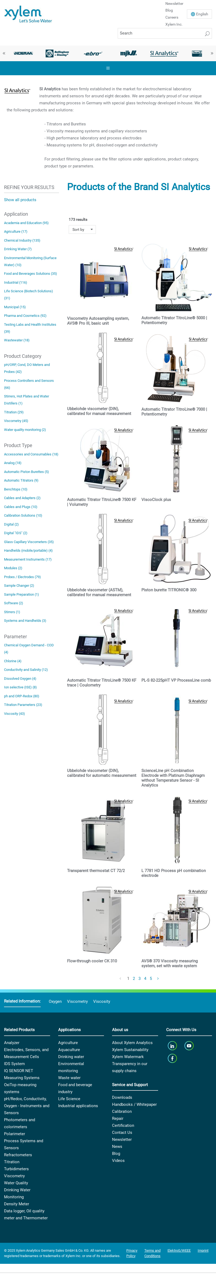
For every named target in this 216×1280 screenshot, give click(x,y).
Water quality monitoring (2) (25, 430)
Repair (117, 1118)
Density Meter (16, 1204)
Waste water (69, 1077)
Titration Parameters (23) (23, 705)
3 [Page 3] (139, 978)
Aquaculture (69, 1049)
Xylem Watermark (128, 1056)
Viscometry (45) (16, 421)
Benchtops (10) (15, 489)
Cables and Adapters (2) (22, 498)
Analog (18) (13, 463)
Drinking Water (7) (18, 249)
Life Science (69, 1098)
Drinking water (71, 1056)
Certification (123, 1125)
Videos (118, 1160)
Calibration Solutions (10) (23, 515)
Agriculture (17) (15, 231)
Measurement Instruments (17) (28, 559)
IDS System (14, 1063)
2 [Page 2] (134, 978)
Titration (11, 1161)
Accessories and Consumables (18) (31, 454)
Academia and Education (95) (26, 223)
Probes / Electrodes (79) (22, 577)
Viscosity (101, 1001)
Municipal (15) (15, 307)
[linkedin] (173, 1045)
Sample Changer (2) (19, 586)
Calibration (122, 1111)
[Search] (165, 33)
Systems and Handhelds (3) (25, 621)
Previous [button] (4, 53)
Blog (169, 10)
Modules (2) (13, 568)
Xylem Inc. (174, 24)
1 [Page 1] (128, 978)
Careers (171, 17)
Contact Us (122, 1132)
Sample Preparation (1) (21, 594)
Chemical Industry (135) (22, 240)
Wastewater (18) (17, 340)
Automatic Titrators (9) (21, 480)
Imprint (203, 1250)
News (117, 1146)
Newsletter (122, 1139)
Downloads (122, 1097)
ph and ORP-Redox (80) (21, 696)
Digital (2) (11, 524)
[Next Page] (158, 978)
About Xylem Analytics (132, 1042)
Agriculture (68, 1042)
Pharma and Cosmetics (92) (25, 316)
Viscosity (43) (14, 714)
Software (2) (13, 603)
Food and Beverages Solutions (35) (30, 274)
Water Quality (16, 1183)
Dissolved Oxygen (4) (20, 679)
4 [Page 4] (145, 978)
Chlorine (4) (13, 661)
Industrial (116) (15, 282)
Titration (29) (14, 412)
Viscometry (77, 1001)
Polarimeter (14, 1133)
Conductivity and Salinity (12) (26, 670)
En (202, 14)
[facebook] (173, 1058)
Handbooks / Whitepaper (134, 1104)
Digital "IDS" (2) (15, 533)
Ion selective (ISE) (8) (20, 687)
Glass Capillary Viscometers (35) (29, 542)
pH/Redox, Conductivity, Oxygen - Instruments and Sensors (26, 1105)
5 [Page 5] (151, 978)
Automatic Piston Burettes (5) (26, 472)
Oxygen (55, 1001)
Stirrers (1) (12, 612)
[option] (22, 53)
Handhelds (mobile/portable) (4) (28, 550)
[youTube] (189, 1045)
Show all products (20, 199)
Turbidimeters (16, 1168)
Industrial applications (78, 1105)
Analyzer (11, 1042)
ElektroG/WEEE (179, 1250)
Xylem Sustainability (130, 1049)
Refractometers (18, 1154)
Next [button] (212, 53)
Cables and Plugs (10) (20, 507)
